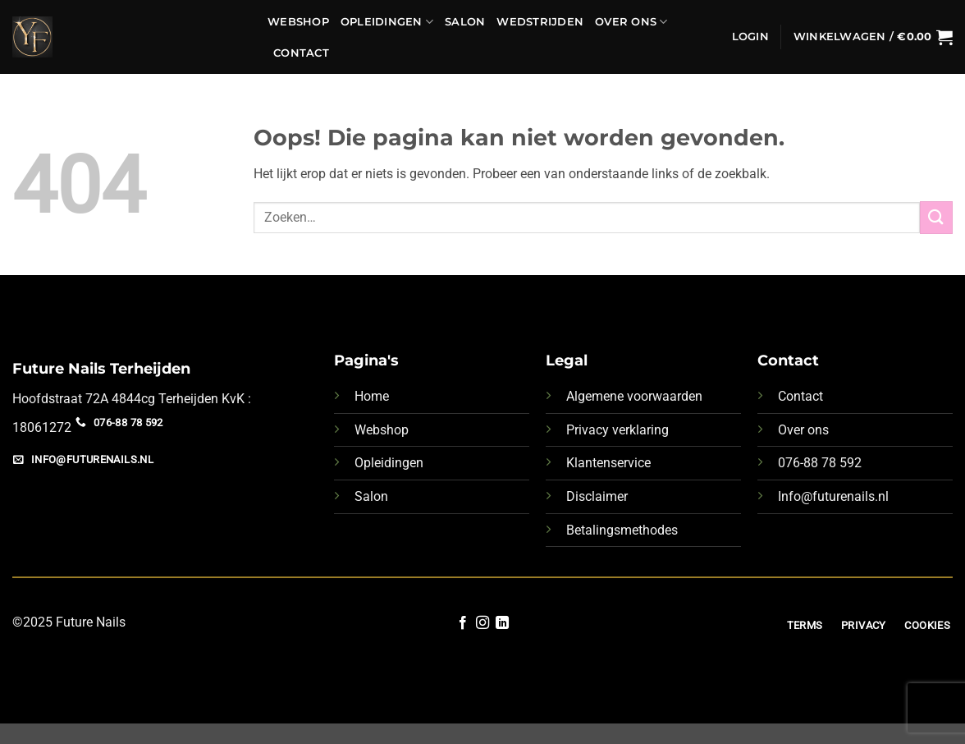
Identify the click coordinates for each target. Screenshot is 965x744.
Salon (465, 22)
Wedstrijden (539, 22)
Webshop (298, 22)
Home (371, 396)
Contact (301, 53)
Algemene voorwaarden (634, 396)
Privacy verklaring (617, 430)
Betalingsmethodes (622, 530)
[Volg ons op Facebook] (462, 623)
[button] (750, 37)
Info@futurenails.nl (833, 496)
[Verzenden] (936, 217)
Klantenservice (608, 463)
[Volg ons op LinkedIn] (502, 623)
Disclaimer (597, 496)
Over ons (631, 22)
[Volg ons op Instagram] (482, 623)
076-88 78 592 (820, 463)
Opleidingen (387, 22)
